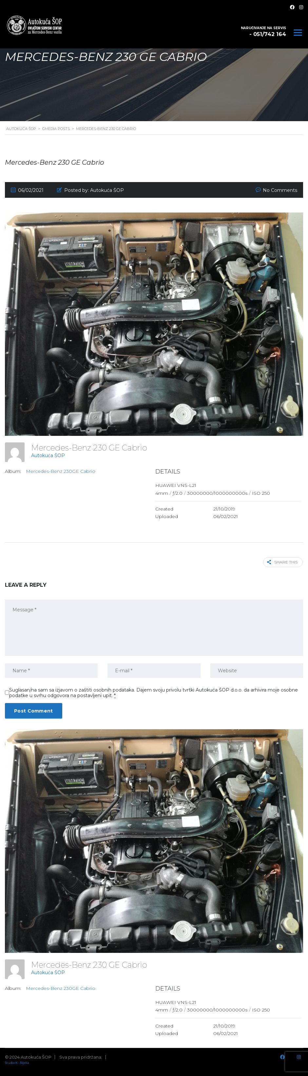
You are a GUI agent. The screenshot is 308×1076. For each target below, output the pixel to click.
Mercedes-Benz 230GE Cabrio (60, 471)
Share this (283, 562)
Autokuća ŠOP (48, 455)
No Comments (280, 190)
